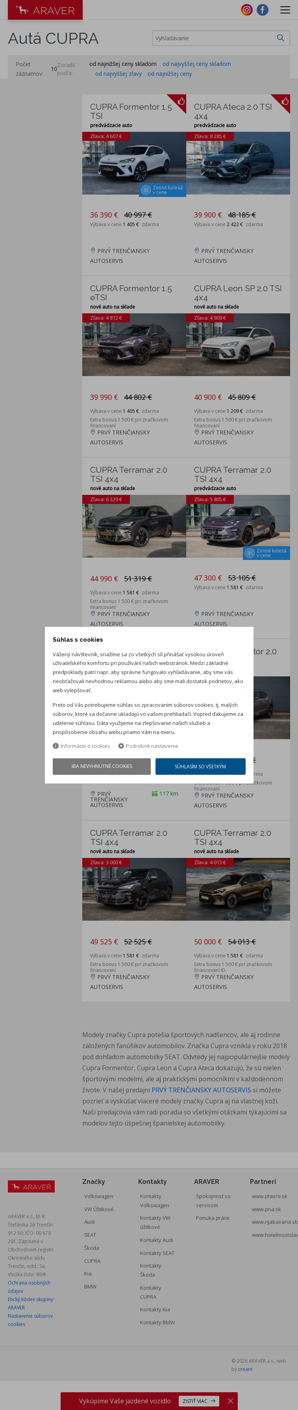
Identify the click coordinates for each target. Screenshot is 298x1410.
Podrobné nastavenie (148, 746)
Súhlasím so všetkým (200, 767)
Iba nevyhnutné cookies (101, 766)
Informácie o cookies (81, 746)
